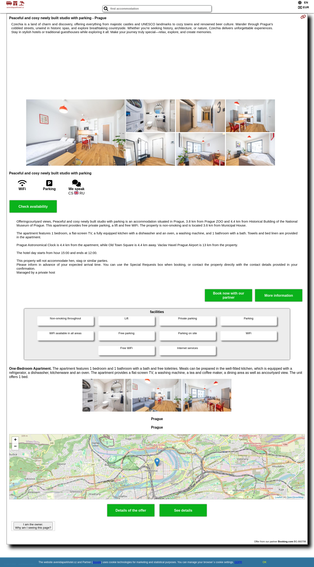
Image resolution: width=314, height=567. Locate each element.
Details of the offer (131, 510)
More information (279, 295)
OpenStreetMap (295, 497)
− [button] (15, 446)
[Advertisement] (157, 66)
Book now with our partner (228, 295)
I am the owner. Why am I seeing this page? (33, 526)
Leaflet (278, 497)
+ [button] (15, 440)
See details (183, 510)
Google (97, 562)
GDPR (238, 562)
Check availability (33, 206)
